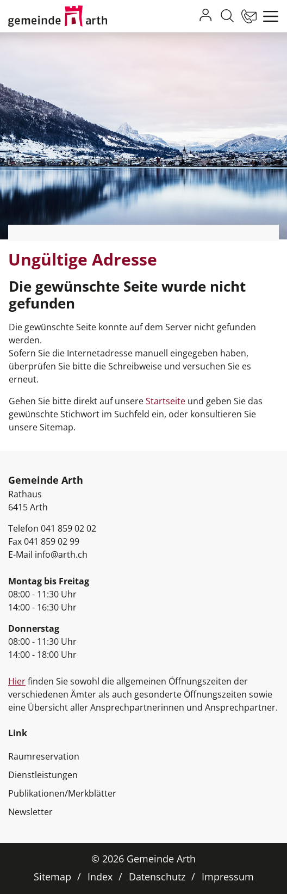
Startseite (165, 401)
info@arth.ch (61, 554)
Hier (17, 681)
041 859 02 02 (68, 528)
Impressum (228, 876)
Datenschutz (157, 876)
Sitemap (52, 876)
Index (100, 876)
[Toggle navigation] (268, 16)
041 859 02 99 (51, 541)
